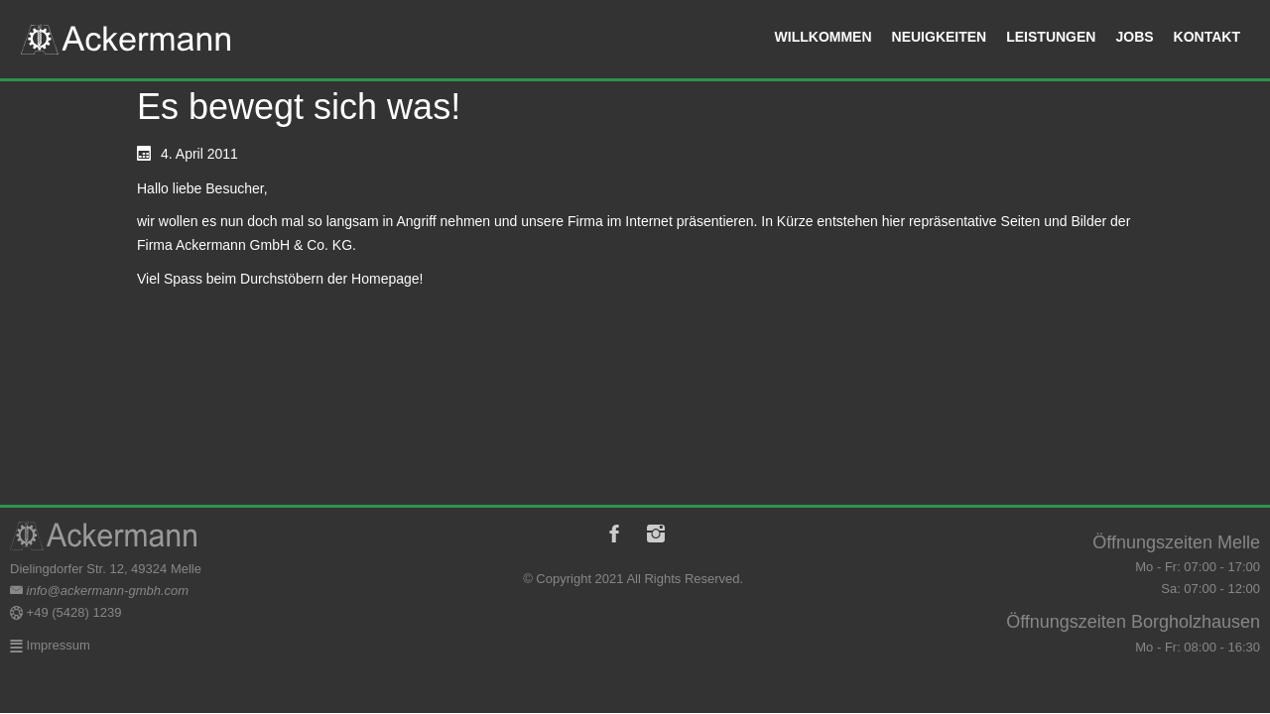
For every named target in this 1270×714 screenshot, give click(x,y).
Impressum (56, 645)
